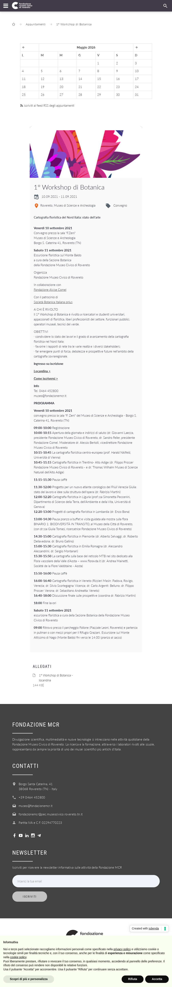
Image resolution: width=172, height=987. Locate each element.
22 (99, 87)
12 (42, 79)
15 (99, 79)
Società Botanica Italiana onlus (53, 302)
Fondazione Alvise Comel (50, 289)
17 (137, 79)
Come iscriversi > (46, 378)
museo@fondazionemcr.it (36, 806)
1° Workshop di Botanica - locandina (56, 677)
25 (24, 94)
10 (137, 71)
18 (24, 87)
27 (61, 94)
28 (80, 94)
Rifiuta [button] (132, 979)
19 (42, 87)
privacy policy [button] (122, 949)
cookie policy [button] (18, 957)
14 (80, 79)
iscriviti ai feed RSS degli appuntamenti (47, 105)
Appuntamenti (36, 24)
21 (80, 87)
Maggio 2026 (86, 47)
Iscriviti (30, 896)
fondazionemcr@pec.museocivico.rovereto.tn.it (51, 814)
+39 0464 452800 (32, 797)
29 (99, 94)
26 (42, 94)
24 (137, 87)
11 (24, 79)
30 (118, 94)
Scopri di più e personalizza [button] (29, 979)
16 (118, 79)
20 (61, 87)
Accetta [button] (157, 979)
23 (118, 87)
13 (61, 79)
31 (137, 94)
